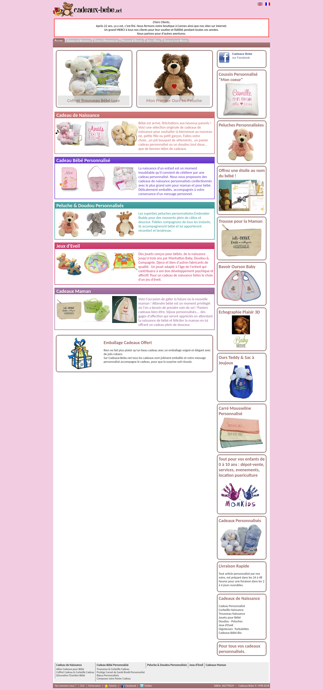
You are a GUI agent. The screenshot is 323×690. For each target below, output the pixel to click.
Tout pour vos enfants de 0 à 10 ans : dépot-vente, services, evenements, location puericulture (242, 467)
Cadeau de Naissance (79, 40)
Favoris (113, 685)
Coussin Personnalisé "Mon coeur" (238, 76)
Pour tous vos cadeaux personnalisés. (239, 648)
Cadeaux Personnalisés (240, 520)
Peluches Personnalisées (241, 125)
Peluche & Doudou (132, 40)
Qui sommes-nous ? (65, 685)
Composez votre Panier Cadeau (114, 678)
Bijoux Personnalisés (108, 675)
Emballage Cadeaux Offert (128, 342)
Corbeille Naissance (231, 610)
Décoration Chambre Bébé (70, 675)
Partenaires (94, 685)
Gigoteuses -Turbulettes (234, 629)
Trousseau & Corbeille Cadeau (113, 669)
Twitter (148, 685)
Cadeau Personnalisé (106, 40)
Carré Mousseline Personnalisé (235, 410)
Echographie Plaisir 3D (239, 312)
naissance (149, 320)
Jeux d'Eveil (153, 40)
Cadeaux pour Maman (176, 40)
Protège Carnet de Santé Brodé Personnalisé (121, 672)
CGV (82, 685)
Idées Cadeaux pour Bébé (70, 669)
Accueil (59, 40)
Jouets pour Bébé (230, 617)
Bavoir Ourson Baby (237, 266)
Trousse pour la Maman (240, 221)
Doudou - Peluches (230, 621)
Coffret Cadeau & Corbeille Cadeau (75, 672)
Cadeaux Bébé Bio (230, 633)
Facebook (131, 685)
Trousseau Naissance (232, 614)
